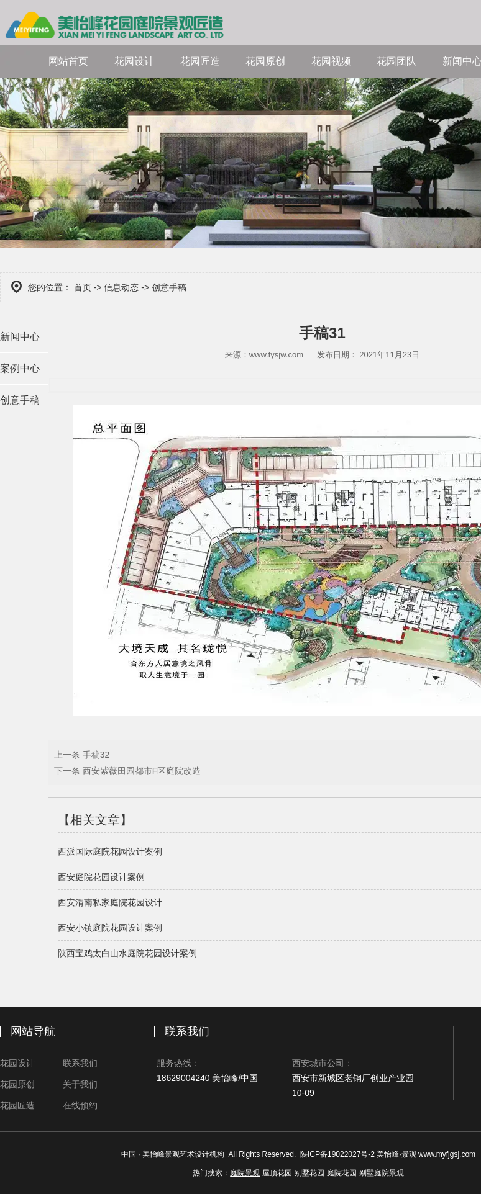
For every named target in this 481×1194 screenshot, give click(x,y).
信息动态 (121, 287)
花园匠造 (200, 61)
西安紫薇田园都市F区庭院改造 (140, 771)
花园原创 (265, 61)
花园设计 (134, 61)
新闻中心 (20, 336)
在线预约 (80, 1105)
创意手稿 (20, 400)
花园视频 (331, 61)
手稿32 (94, 755)
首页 (82, 287)
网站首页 (68, 61)
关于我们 (80, 1084)
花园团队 (396, 61)
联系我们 (80, 1063)
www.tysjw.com (276, 354)
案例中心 (20, 368)
